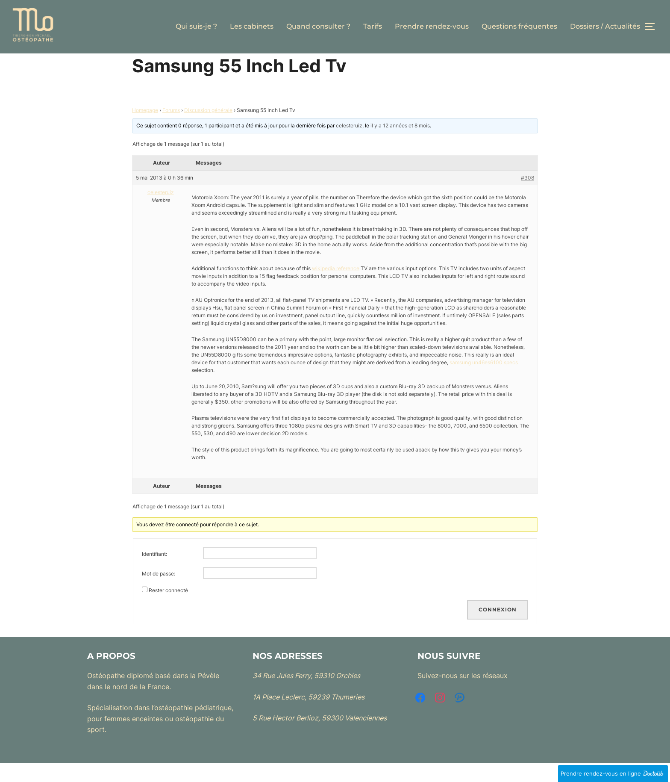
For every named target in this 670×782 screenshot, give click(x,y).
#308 (527, 196)
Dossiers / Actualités (605, 26)
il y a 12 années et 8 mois (400, 145)
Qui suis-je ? (196, 26)
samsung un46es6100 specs (484, 381)
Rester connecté (168, 609)
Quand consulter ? (318, 26)
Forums (171, 129)
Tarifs (372, 26)
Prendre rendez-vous (432, 26)
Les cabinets (251, 26)
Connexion (498, 629)
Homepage (145, 129)
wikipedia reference (335, 287)
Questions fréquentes (519, 26)
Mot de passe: (158, 593)
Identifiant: (154, 573)
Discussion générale (208, 129)
